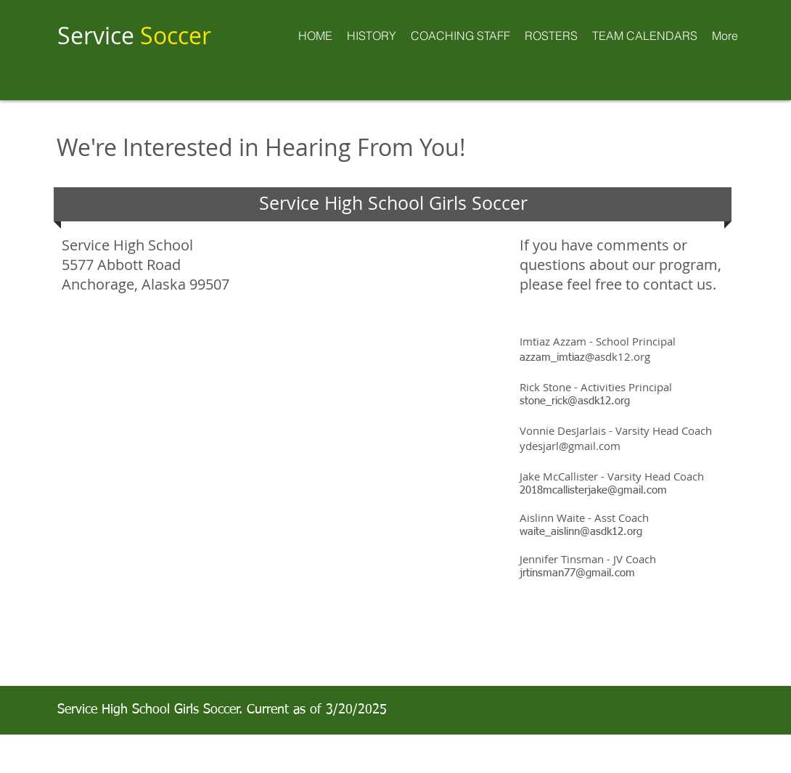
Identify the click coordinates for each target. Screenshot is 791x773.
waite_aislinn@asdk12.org (581, 531)
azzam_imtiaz (585, 357)
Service (134, 35)
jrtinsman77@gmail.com (577, 573)
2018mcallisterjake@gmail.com (593, 490)
